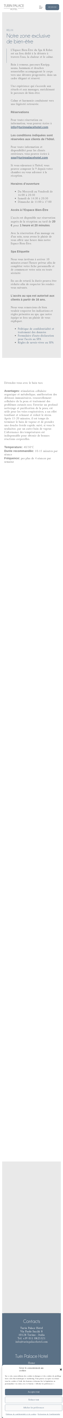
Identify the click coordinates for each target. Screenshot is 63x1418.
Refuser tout (33, 1400)
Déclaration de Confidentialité (49, 1414)
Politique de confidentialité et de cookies (21, 1414)
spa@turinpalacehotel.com (29, 158)
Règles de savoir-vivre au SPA (35, 340)
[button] (60, 1369)
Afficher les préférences (33, 1408)
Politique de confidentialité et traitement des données (36, 328)
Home (31, 1363)
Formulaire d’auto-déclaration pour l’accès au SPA (36, 335)
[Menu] (41, 7)
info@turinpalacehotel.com (29, 128)
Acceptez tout (33, 1392)
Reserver (52, 7)
